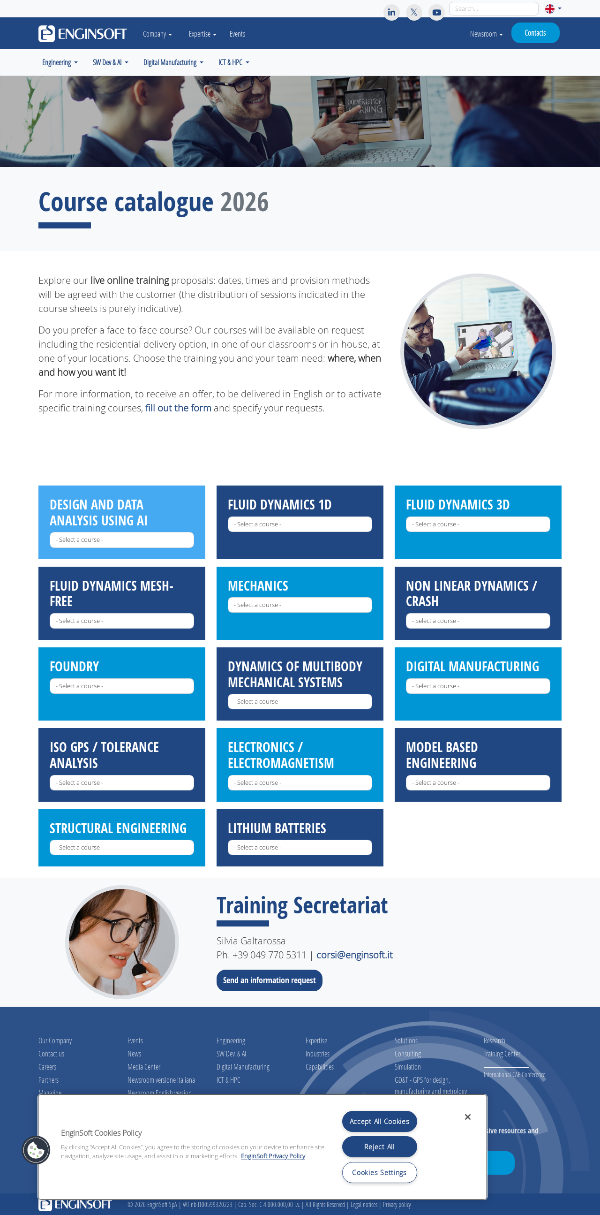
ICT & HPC (228, 1080)
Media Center (144, 1066)
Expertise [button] (203, 33)
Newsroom (486, 33)
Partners (48, 1080)
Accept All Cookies (380, 1121)
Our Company (55, 1040)
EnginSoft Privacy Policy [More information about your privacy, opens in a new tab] (273, 1156)
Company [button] (157, 33)
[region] (263, 1147)
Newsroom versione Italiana (161, 1080)
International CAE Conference (514, 1074)
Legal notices (364, 1204)
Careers (47, 1066)
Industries (318, 1053)
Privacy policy (397, 1204)
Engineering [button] (57, 62)
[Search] (494, 8)
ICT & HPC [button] (231, 62)
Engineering (231, 1040)
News (134, 1053)
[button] (553, 9)
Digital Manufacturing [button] (170, 62)
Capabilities (320, 1066)
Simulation (408, 1066)
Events (237, 33)
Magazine (49, 1093)
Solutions (406, 1040)
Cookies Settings (379, 1172)
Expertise (316, 1040)
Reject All (379, 1146)
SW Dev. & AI (231, 1053)
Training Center (502, 1053)
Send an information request (272, 980)
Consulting (408, 1053)
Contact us (51, 1053)
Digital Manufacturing (243, 1066)
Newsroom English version (160, 1093)
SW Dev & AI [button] (108, 62)
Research (494, 1040)
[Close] (468, 1117)
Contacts (535, 33)
